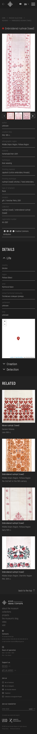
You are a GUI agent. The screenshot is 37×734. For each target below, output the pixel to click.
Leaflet (11, 357)
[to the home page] (18, 602)
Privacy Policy (5, 728)
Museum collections (15, 18)
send (30, 709)
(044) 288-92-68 (15, 639)
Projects (5, 615)
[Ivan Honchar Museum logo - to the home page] (10, 4)
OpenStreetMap (19, 357)
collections (6, 611)
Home (3, 18)
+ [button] (4, 321)
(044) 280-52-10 (24, 639)
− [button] (4, 324)
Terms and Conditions (15, 728)
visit (3, 625)
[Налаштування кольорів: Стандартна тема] (20, 4)
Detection (13, 369)
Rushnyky (5, 20)
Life (9, 258)
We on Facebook (9, 682)
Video (4, 621)
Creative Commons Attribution (16, 232)
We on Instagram (9, 686)
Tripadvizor (8, 693)
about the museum (10, 608)
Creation (12, 364)
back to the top (25, 590)
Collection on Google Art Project (13, 696)
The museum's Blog (10, 618)
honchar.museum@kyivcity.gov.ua (15, 641)
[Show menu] (33, 4)
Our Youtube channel (10, 689)
